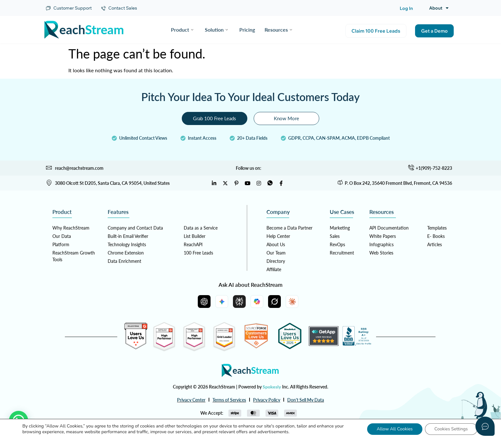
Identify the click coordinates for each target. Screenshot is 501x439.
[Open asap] (485, 426)
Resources (278, 30)
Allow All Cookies (395, 429)
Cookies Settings (451, 429)
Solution (216, 30)
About (439, 8)
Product (182, 30)
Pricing (247, 30)
